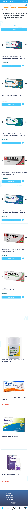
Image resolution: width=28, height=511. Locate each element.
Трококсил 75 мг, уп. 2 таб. (10, 436)
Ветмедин (13, 7)
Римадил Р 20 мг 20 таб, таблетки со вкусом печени (13, 360)
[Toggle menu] (2, 5)
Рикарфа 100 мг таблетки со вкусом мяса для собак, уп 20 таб (14, 173)
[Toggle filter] (14, 29)
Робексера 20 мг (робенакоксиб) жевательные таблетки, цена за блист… (14, 134)
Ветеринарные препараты (12, 10)
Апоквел (6, 7)
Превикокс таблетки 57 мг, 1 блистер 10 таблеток (14, 398)
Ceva (24, 21)
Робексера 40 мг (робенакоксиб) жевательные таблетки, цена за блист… (14, 57)
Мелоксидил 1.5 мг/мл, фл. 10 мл (11, 474)
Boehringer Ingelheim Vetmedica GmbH (11, 21)
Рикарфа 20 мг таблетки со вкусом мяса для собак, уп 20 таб (14, 289)
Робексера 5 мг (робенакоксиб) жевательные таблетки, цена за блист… (14, 96)
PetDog (2, 10)
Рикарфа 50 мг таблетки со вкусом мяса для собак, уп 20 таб (14, 250)
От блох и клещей (22, 7)
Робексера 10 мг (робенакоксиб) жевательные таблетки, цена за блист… (14, 212)
